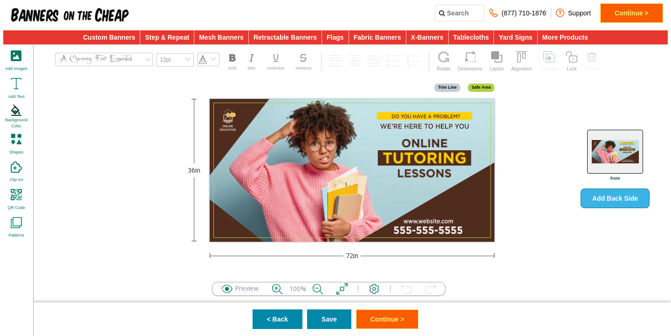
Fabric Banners (377, 37)
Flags (335, 37)
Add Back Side (615, 198)
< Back (277, 319)
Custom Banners (109, 37)
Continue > (632, 13)
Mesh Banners (221, 37)
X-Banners (427, 37)
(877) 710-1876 (517, 12)
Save (329, 319)
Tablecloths (471, 37)
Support (573, 12)
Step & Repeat (167, 37)
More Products (565, 37)
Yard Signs (515, 37)
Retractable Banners (285, 37)
